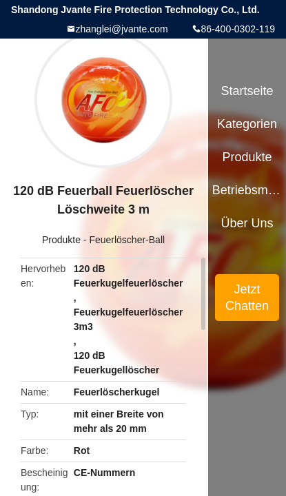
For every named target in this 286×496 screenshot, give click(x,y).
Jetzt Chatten (247, 297)
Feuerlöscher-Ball (127, 239)
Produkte (61, 239)
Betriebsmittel (247, 190)
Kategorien (247, 124)
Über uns (247, 223)
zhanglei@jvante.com (122, 28)
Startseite (247, 91)
